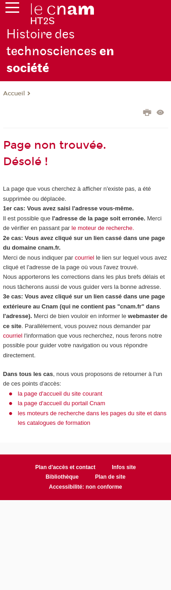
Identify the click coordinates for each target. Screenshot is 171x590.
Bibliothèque (62, 477)
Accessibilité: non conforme (85, 487)
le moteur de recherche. (102, 228)
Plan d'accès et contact (65, 467)
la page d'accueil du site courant (60, 393)
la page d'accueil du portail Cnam (61, 403)
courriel (84, 257)
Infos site (124, 467)
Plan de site (110, 477)
